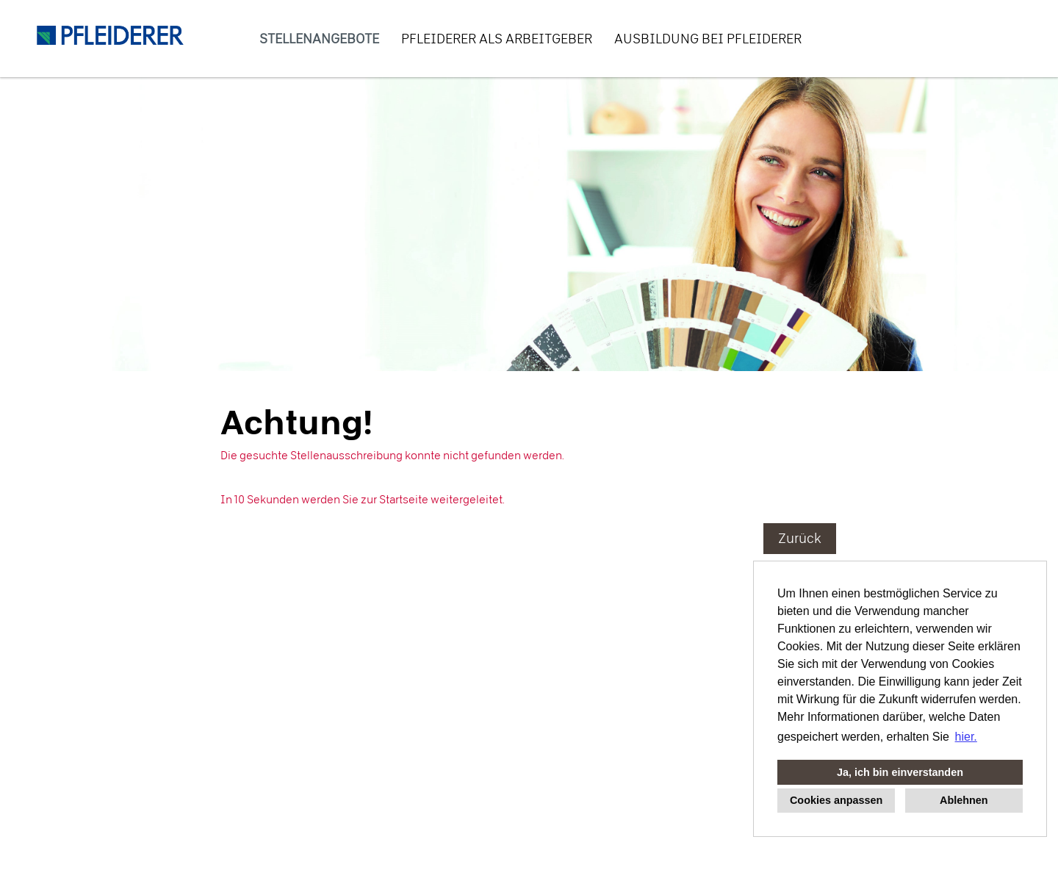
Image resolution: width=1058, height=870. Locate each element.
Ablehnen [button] (964, 800)
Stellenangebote (319, 38)
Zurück (799, 538)
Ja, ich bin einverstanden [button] (900, 772)
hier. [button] (966, 736)
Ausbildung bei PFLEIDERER (708, 38)
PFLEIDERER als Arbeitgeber (496, 38)
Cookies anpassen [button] (836, 800)
